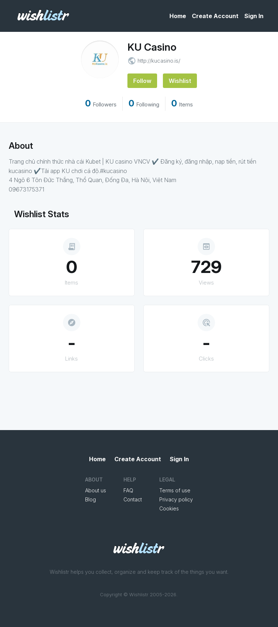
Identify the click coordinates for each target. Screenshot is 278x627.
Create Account (215, 16)
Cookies (169, 508)
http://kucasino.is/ (159, 60)
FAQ (128, 490)
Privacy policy (176, 499)
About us (95, 490)
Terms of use (174, 490)
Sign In (254, 16)
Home (177, 16)
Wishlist (180, 80)
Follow (142, 80)
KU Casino (151, 47)
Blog (90, 499)
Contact (132, 499)
